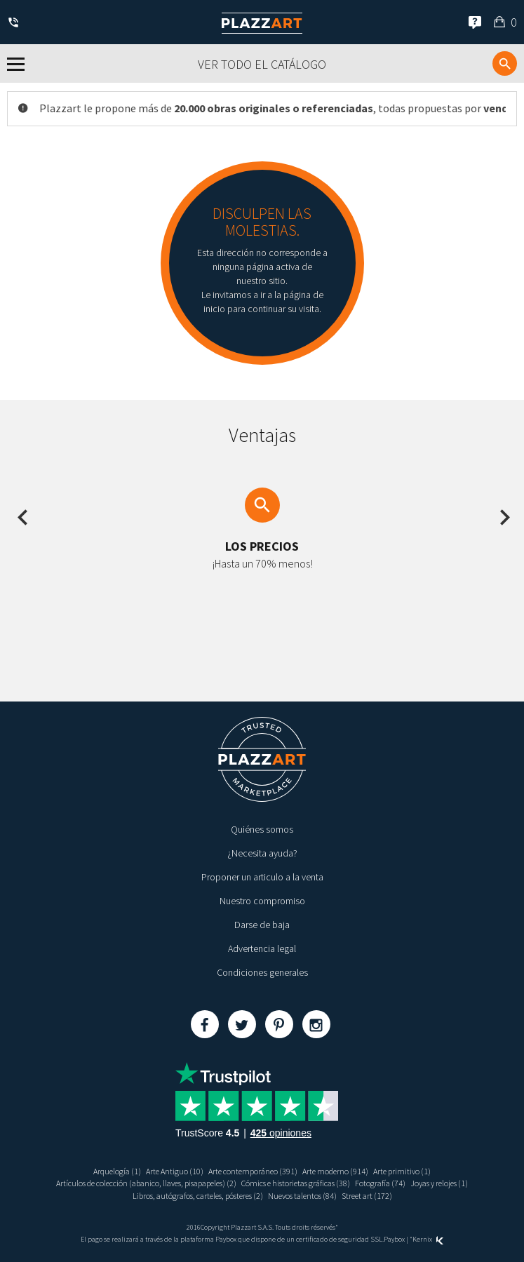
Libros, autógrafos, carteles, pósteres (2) (198, 1195)
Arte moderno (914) (335, 1171)
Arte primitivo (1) (402, 1171)
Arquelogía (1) (117, 1171)
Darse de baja (262, 924)
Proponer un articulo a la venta (262, 877)
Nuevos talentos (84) (302, 1195)
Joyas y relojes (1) (439, 1183)
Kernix (427, 1239)
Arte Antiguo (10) (174, 1171)
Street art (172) (367, 1195)
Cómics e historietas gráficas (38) (295, 1183)
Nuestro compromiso (262, 900)
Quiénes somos (262, 829)
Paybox (394, 1239)
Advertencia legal (262, 948)
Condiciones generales (262, 972)
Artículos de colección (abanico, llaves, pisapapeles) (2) (146, 1183)
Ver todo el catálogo (262, 64)
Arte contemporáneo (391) (252, 1171)
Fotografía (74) (380, 1183)
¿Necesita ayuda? (262, 853)
